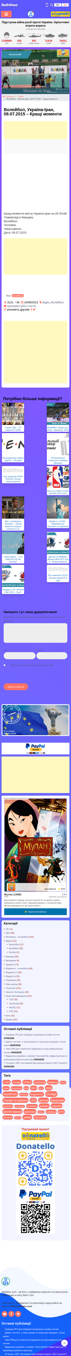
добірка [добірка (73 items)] (44, 1105)
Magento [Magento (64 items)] (53, 1082)
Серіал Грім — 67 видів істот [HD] (13, 428)
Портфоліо (11, 980)
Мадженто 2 (11, 972)
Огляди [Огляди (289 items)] (51, 1094)
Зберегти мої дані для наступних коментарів (32, 665)
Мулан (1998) (12, 894)
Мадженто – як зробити (17, 968)
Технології (11, 988)
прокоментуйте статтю (21, 306)
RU (57, 4)
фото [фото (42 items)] (61, 1111)
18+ (7, 929)
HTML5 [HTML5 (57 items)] (27, 1082)
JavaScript (14, 1003)
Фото (8, 1015)
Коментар (9, 621)
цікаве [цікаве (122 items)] (27, 1117)
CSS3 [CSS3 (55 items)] (6, 1082)
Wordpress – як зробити (17, 936)
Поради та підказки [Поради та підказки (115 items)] (15, 1100)
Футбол (12, 952)
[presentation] (23, 676)
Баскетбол (14, 944)
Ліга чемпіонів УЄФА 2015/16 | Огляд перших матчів (13, 479)
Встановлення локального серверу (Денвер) (58, 460)
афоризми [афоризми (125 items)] (57, 1100)
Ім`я (6, 650)
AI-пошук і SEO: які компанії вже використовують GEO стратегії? (37, 1063)
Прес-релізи (11, 984)
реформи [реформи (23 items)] (51, 1111)
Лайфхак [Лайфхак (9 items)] (24, 1094)
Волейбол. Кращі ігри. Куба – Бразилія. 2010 (58, 428)
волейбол (18, 295)
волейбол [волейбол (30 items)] (32, 1106)
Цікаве (9, 1019)
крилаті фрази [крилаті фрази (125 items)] (12, 1111)
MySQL (12, 1007)
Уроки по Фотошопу (15, 992)
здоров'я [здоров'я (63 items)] (57, 1105)
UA (65, 4)
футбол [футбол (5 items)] (17, 1118)
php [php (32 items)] (26, 1088)
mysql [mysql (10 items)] (63, 1082)
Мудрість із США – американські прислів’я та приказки (58, 524)
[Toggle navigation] (6, 14)
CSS (11, 999)
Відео (21, 96)
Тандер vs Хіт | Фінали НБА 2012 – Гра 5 (13, 590)
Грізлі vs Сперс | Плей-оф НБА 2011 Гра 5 (58, 492)
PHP (11, 1011)
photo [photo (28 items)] (6, 1088)
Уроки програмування (16, 996)
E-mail (40, 650)
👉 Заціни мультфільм (35, 911)
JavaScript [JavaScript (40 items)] (39, 1082)
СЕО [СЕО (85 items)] (33, 1100)
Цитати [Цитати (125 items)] (43, 1100)
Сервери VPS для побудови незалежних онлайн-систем (33, 1034)
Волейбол (57, 302)
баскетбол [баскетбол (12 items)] (7, 1106)
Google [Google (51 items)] (16, 1082)
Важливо (10, 956)
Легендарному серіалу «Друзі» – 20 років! (13, 459)
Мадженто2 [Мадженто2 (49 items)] (36, 1094)
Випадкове (11, 960)
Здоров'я (10, 964)
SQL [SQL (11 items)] (41, 1088)
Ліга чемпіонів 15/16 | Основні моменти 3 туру (58, 577)
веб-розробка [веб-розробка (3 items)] (19, 1106)
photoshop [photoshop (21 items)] (17, 1088)
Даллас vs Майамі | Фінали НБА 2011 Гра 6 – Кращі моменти (58, 559)
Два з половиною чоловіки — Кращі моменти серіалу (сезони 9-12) (13, 525)
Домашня (8, 96)
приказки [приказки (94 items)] (29, 1111)
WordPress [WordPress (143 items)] (10, 1094)
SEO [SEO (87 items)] (33, 1088)
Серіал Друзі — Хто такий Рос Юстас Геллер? (13, 559)
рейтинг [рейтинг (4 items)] (41, 1112)
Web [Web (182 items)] (49, 1088)
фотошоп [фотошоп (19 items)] (7, 1117)
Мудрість (10, 976)
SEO (8, 933)
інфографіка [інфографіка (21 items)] (40, 1117)
